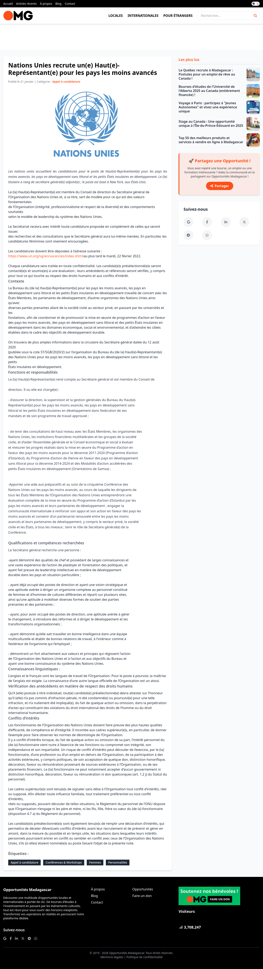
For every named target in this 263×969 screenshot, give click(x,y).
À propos (46, 4)
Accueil (8, 4)
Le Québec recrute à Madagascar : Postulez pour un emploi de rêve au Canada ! (207, 74)
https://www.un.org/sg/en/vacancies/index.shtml (46, 256)
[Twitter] (244, 222)
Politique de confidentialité (144, 957)
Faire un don (142, 895)
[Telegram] (188, 235)
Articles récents (26, 4)
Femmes (95, 862)
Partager (219, 186)
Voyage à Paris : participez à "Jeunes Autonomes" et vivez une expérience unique (208, 107)
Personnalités (117, 862)
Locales (115, 15)
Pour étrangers (178, 15)
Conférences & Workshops (64, 862)
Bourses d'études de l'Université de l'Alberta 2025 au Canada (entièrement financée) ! (209, 90)
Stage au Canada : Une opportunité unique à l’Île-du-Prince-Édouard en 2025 (211, 123)
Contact (70, 4)
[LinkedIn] (226, 222)
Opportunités (142, 889)
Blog (58, 4)
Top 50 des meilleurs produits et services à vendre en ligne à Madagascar (211, 140)
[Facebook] (207, 222)
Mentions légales (111, 957)
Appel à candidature (24, 862)
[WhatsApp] (207, 235)
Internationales (143, 15)
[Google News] (188, 222)
